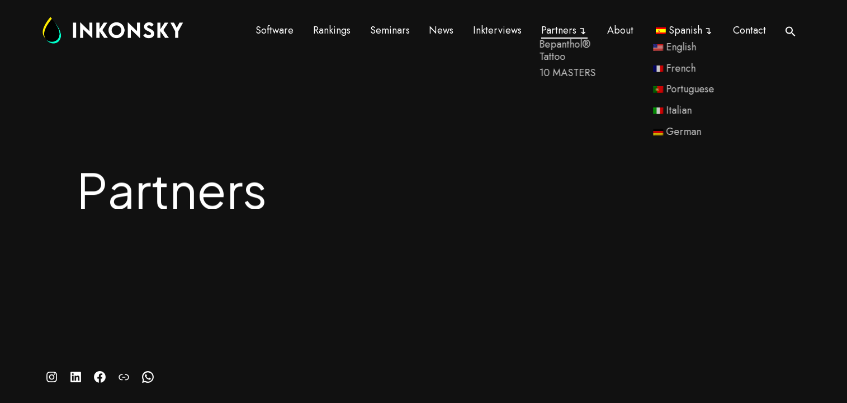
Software (274, 30)
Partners (558, 30)
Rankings (332, 30)
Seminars (390, 30)
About (620, 30)
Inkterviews (497, 30)
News (441, 30)
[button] (790, 31)
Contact (749, 30)
